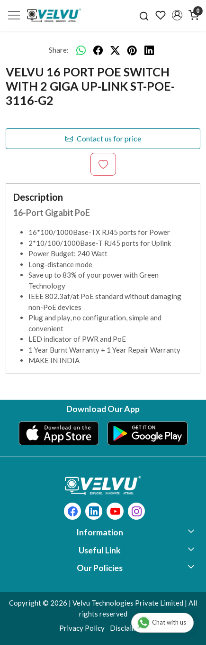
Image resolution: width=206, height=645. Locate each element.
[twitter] (115, 50)
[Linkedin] (94, 512)
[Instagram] (136, 512)
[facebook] (98, 50)
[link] (144, 15)
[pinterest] (132, 50)
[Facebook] (73, 512)
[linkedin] (149, 50)
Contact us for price (103, 138)
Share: (59, 50)
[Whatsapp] (81, 50)
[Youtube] (115, 512)
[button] (177, 15)
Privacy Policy (82, 628)
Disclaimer (126, 628)
